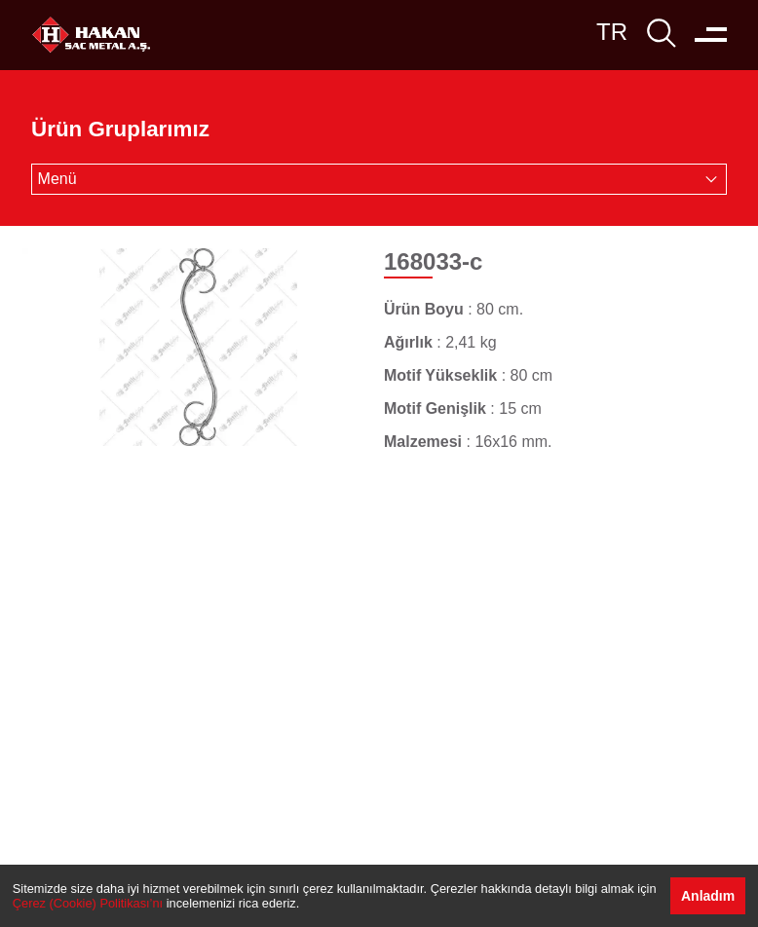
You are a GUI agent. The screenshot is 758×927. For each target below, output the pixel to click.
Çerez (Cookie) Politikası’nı (88, 903)
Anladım (708, 896)
